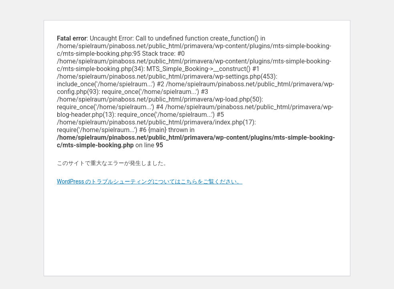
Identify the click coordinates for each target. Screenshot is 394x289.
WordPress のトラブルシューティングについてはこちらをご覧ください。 (150, 181)
